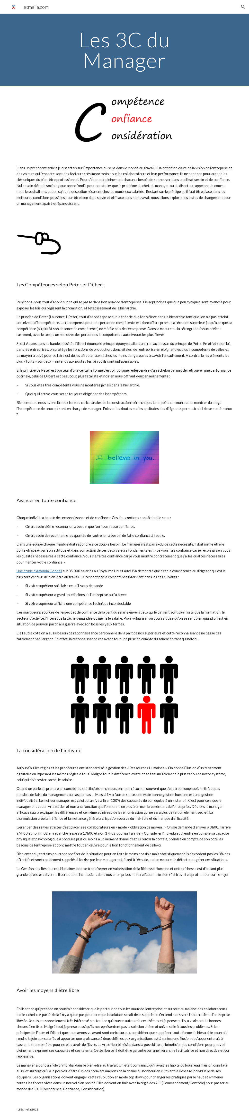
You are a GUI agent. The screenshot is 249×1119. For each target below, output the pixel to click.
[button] (243, 7)
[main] (124, 50)
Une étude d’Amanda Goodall (39, 571)
